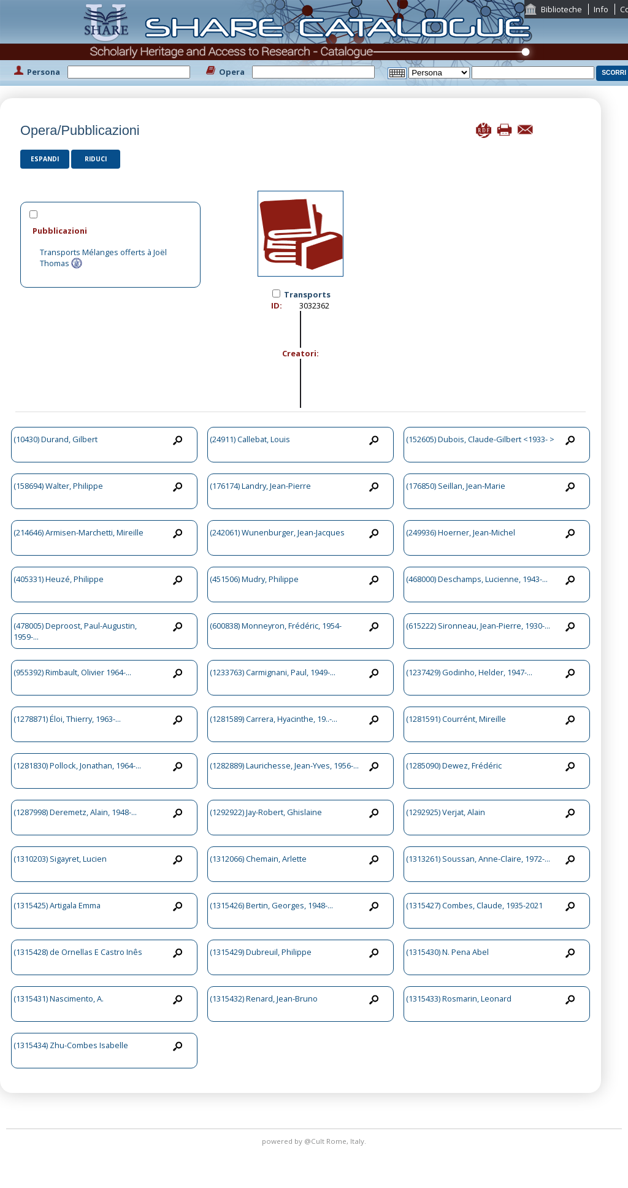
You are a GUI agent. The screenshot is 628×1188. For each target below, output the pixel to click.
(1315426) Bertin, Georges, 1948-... (271, 905)
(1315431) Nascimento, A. (58, 998)
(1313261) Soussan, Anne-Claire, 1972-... (478, 858)
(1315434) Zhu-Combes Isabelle (70, 1045)
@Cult (315, 1141)
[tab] (110, 230)
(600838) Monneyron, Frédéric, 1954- (276, 625)
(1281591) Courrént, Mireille (456, 718)
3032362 (314, 305)
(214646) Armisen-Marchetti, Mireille (78, 532)
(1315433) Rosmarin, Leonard (458, 998)
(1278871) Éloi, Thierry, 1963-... (67, 718)
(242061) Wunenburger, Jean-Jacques (277, 532)
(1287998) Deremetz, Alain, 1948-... (75, 812)
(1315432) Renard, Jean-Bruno (264, 998)
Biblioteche (561, 9)
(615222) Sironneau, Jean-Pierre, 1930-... (478, 625)
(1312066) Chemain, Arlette (258, 858)
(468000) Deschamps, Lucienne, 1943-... (477, 578)
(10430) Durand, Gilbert (55, 439)
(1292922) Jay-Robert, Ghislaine (266, 812)
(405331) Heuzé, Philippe (58, 578)
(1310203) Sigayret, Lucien (60, 858)
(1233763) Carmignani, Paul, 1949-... (272, 672)
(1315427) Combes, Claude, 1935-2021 (474, 905)
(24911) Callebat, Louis (250, 439)
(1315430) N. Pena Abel (447, 951)
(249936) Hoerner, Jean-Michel (460, 532)
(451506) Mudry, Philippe (254, 578)
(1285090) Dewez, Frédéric (454, 765)
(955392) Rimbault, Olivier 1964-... (72, 672)
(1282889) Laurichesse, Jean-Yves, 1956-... (284, 765)
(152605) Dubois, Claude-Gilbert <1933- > (480, 439)
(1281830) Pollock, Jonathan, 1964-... (77, 765)
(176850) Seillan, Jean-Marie (455, 485)
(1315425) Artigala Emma (57, 905)
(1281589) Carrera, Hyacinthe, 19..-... (273, 718)
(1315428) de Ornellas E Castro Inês (77, 951)
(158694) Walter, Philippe (58, 485)
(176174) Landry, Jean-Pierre (260, 485)
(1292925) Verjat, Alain (445, 812)
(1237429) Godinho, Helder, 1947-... (469, 672)
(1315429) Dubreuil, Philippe (261, 951)
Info (601, 9)
